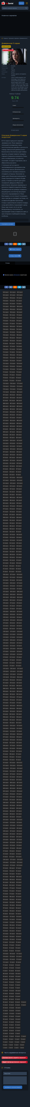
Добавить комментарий (13, 1087)
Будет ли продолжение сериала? (14, 1062)
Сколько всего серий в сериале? (14, 1057)
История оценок (15, 130)
